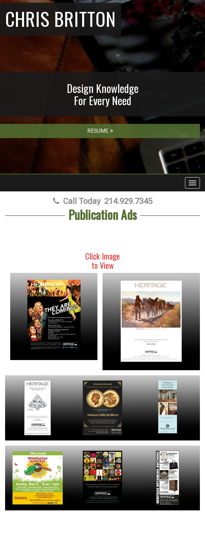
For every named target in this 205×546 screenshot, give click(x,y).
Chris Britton (60, 18)
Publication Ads (103, 214)
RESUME (100, 131)
